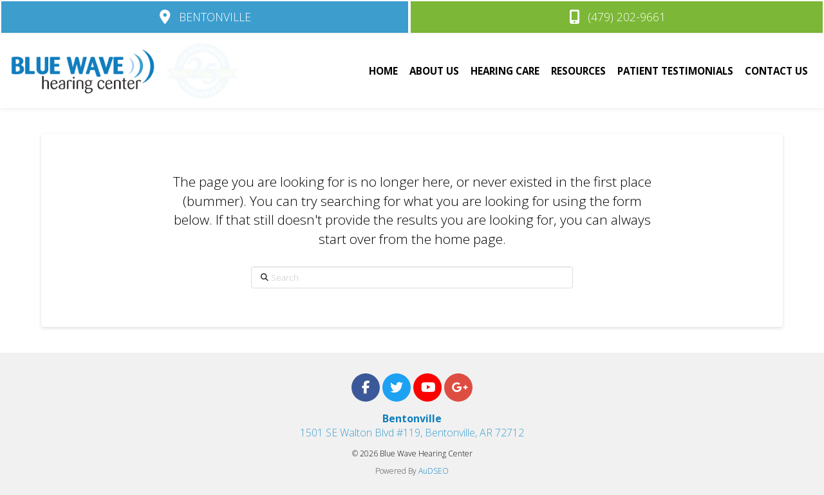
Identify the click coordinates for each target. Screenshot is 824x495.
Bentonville (412, 418)
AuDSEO (433, 470)
